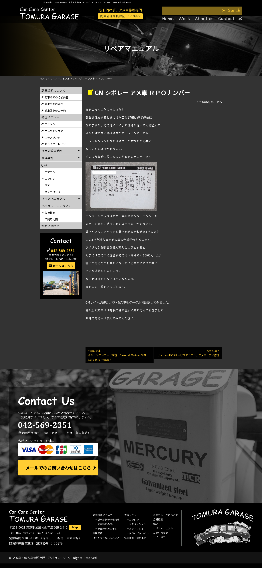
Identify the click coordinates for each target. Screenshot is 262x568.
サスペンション (54, 131)
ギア (47, 185)
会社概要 (50, 212)
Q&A (155, 524)
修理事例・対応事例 (135, 538)
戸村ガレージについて (56, 206)
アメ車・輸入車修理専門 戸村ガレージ (39, 557)
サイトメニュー (161, 537)
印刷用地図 (51, 219)
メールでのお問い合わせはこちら (58, 468)
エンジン (50, 124)
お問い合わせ (50, 226)
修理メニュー (50, 117)
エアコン (50, 172)
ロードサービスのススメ (106, 537)
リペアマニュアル (163, 528)
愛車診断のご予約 (55, 110)
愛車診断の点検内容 (56, 97)
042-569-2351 (63, 250)
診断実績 (97, 533)
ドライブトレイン (55, 144)
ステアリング (52, 137)
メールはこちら (63, 266)
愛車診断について (53, 90)
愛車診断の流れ (54, 104)
